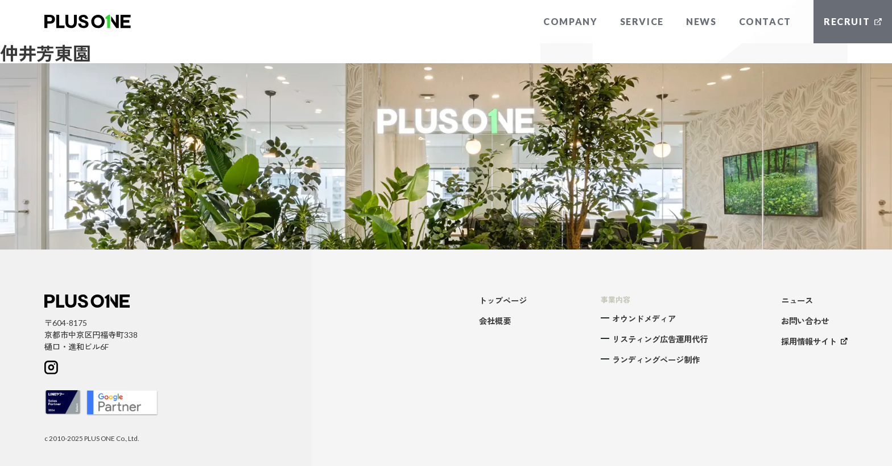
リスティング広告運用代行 (660, 339)
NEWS (701, 21)
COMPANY (570, 21)
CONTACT (765, 21)
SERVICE (642, 21)
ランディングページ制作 (656, 360)
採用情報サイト (814, 341)
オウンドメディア (644, 319)
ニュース (797, 300)
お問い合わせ (805, 321)
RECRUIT (853, 21)
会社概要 (495, 321)
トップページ (503, 300)
